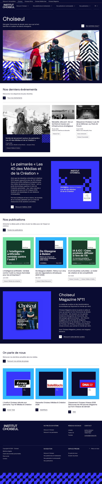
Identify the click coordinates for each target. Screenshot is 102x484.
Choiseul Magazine (54, 1)
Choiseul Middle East (40, 1)
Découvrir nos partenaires (51, 432)
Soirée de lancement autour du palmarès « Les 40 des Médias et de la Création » (23, 139)
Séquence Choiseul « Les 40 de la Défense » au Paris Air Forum (87, 124)
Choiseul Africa (29, 1)
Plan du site (6, 456)
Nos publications (87, 6)
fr (96, 6)
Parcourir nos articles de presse (16, 361)
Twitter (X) (71, 432)
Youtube (70, 435)
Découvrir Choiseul (32, 6)
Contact (5, 458)
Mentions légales (7, 451)
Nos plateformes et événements (49, 6)
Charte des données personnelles (12, 453)
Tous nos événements (12, 97)
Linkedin (70, 430)
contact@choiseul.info (90, 435)
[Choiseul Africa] (9, 6)
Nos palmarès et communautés (70, 6)
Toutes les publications (13, 230)
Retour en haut (94, 448)
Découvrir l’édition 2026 (21, 206)
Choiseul (20, 1)
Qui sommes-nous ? (90, 25)
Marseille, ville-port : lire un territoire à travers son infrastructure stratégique (62, 124)
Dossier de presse (73, 455)
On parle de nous (72, 453)
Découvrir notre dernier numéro (72, 336)
